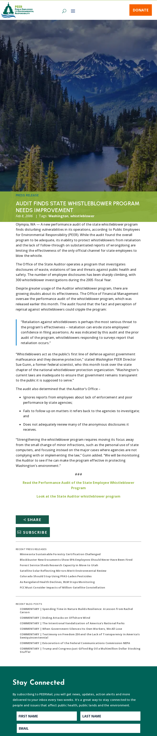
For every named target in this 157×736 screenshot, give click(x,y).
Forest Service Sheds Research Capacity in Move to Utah (59, 565)
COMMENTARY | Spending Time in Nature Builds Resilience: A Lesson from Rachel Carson (76, 610)
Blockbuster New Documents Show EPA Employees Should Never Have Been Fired (76, 560)
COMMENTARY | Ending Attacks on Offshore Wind (55, 618)
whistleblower (82, 216)
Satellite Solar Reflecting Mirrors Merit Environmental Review (63, 571)
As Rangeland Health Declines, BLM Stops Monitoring (57, 582)
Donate (141, 10)
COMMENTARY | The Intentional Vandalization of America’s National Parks (72, 623)
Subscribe (35, 532)
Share (34, 519)
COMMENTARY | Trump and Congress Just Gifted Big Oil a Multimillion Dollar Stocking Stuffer (80, 650)
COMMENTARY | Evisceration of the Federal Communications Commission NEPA (75, 643)
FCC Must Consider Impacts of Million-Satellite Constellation (62, 587)
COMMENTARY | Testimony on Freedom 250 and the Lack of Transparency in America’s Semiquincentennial (80, 635)
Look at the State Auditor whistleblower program (78, 496)
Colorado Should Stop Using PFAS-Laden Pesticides (56, 576)
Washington (58, 216)
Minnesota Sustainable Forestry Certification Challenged (60, 554)
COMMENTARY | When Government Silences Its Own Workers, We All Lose (71, 629)
